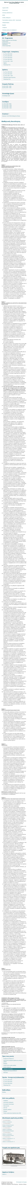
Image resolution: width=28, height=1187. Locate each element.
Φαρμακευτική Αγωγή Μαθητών (10, 1070)
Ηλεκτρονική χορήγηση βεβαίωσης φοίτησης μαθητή (12, 1061)
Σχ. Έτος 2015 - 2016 (7, 105)
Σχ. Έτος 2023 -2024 (6, 103)
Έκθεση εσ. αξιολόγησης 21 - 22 (9, 1138)
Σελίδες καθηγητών (6, 17)
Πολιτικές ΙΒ (4, 44)
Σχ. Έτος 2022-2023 (7, 59)
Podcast (5, 1111)
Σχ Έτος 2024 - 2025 (6, 87)
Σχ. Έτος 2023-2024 (7, 57)
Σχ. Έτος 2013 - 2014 (7, 107)
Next (23, 1157)
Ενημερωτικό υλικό (6, 43)
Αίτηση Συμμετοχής (6, 45)
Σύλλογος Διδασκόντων (7, 12)
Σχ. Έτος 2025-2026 (7, 54)
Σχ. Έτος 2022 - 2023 (8, 75)
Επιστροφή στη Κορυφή (21, 1182)
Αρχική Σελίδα (5, 7)
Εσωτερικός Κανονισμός (8, 1104)
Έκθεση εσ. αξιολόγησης (7, 1121)
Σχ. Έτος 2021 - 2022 (8, 61)
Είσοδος (4, 1092)
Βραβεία (4, 25)
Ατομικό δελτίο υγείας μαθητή (9, 1065)
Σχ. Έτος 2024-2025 (7, 55)
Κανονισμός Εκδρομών (8, 1102)
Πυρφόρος (5, 1100)
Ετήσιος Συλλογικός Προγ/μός (8, 1125)
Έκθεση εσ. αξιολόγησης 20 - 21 (9, 1141)
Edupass (5, 1063)
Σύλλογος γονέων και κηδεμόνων (9, 30)
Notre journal (6, 1105)
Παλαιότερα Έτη (6, 64)
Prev (5, 1157)
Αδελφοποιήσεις (5, 22)
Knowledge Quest (6, 95)
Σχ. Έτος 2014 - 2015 (7, 106)
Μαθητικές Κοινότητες (8, 1069)
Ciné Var (5, 1107)
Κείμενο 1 (4, 1174)
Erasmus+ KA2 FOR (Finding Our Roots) (11, 116)
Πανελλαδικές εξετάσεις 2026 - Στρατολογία (11, 20)
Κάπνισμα (5, 1072)
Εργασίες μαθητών (7, 1109)
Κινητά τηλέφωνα (7, 1067)
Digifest (5, 63)
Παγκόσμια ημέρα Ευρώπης (9, 77)
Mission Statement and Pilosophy (9, 40)
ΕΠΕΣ (3, 15)
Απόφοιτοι (4, 27)
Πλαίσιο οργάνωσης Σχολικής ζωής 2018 (12, 1113)
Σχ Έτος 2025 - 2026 (6, 86)
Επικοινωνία (5, 10)
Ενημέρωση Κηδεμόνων (8, 1058)
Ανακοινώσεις (5, 41)
